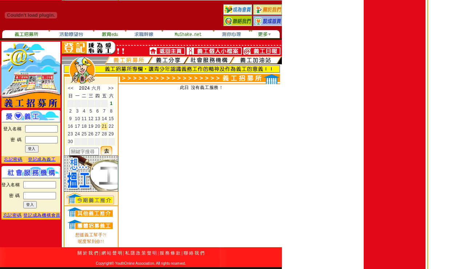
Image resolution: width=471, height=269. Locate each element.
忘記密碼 (13, 159)
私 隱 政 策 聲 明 (141, 253)
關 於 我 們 (87, 253)
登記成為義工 (42, 159)
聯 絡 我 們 (194, 253)
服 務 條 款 (170, 253)
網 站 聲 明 (111, 253)
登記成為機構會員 (41, 215)
